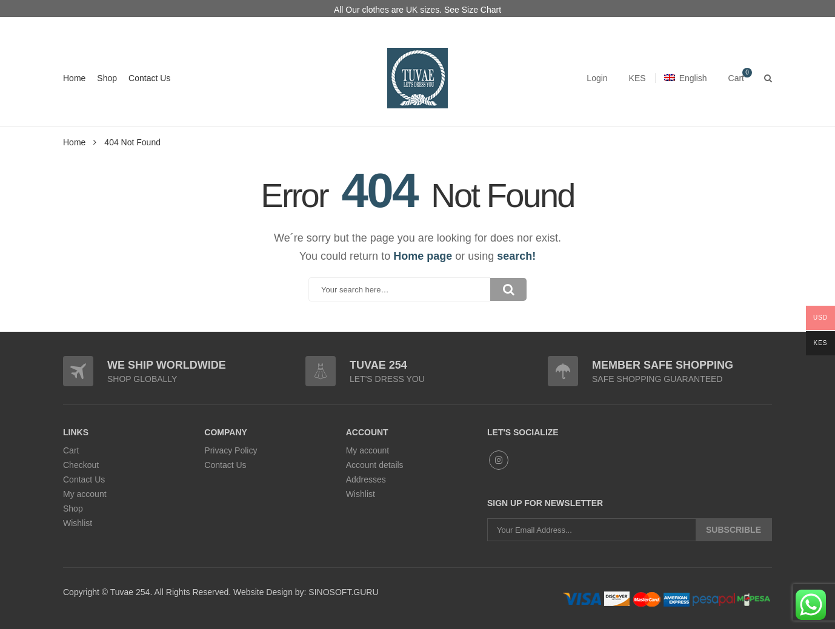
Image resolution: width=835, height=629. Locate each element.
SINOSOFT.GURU (342, 592)
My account (85, 494)
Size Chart (481, 10)
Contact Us (149, 78)
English (685, 78)
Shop (107, 78)
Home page (422, 256)
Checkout (81, 465)
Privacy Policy (230, 450)
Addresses (366, 479)
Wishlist (77, 523)
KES (637, 78)
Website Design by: (268, 592)
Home (74, 78)
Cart (71, 450)
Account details (375, 465)
